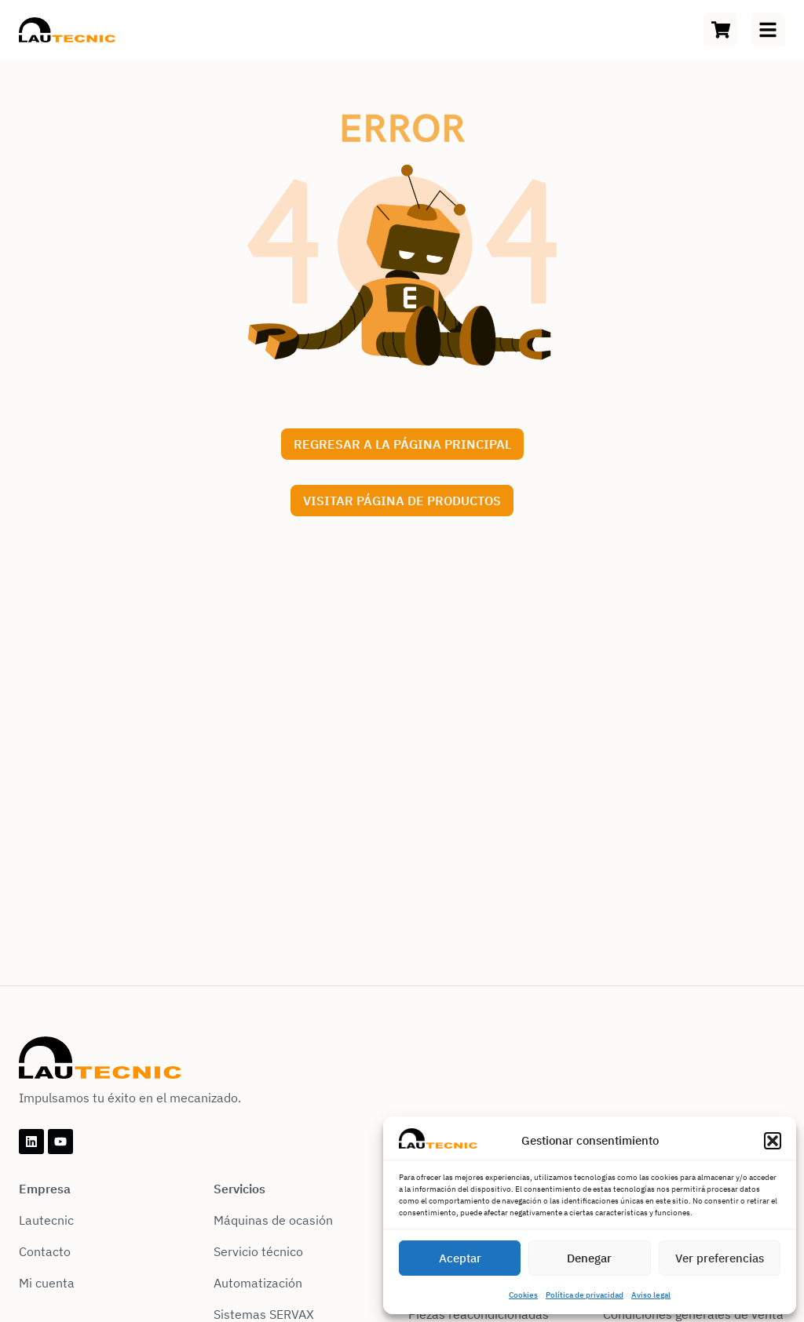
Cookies (523, 1295)
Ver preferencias (719, 1258)
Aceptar (460, 1258)
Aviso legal (651, 1295)
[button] (772, 1141)
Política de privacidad (584, 1295)
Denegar (589, 1258)
